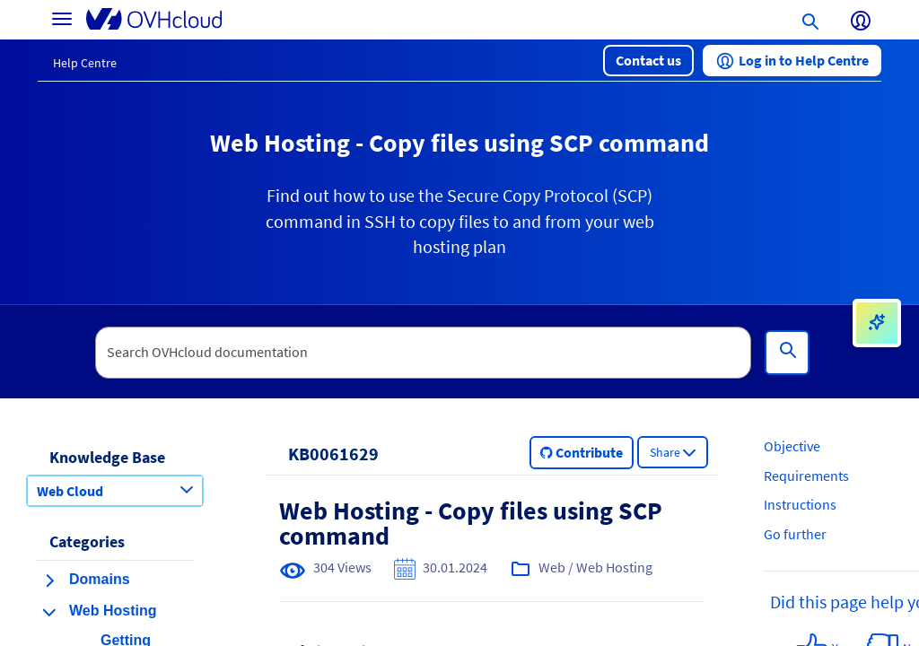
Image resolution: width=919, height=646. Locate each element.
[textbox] (423, 353)
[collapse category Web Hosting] (49, 612)
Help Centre (85, 63)
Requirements (806, 475)
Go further (795, 534)
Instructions (800, 504)
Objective (792, 446)
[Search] (787, 352)
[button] (648, 60)
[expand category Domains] (49, 580)
